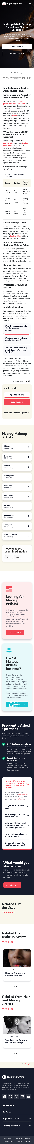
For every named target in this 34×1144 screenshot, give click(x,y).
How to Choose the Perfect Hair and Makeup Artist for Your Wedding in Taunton (15, 974)
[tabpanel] (17, 965)
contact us (20, 799)
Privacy (19, 1141)
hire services (23, 794)
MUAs (14, 116)
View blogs (9, 942)
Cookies (27, 1141)
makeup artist (8, 143)
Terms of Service (9, 1141)
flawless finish (15, 236)
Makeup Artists (9, 970)
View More (8, 912)
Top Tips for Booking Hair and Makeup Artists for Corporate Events (16, 1041)
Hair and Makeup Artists (12, 1037)
